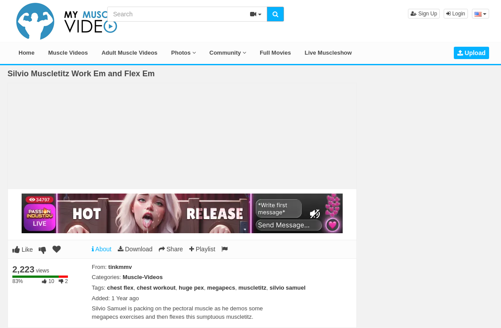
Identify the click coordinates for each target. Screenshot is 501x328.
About (102, 249)
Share (171, 249)
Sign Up (424, 14)
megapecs (221, 287)
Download (135, 249)
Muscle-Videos (143, 277)
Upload (471, 52)
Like (22, 249)
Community (227, 52)
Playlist (202, 249)
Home (26, 52)
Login (455, 14)
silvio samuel (287, 287)
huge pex (191, 287)
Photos (183, 52)
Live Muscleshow (328, 52)
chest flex (120, 287)
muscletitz (252, 287)
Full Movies (275, 52)
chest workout (156, 287)
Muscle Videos (68, 52)
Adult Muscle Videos (129, 52)
